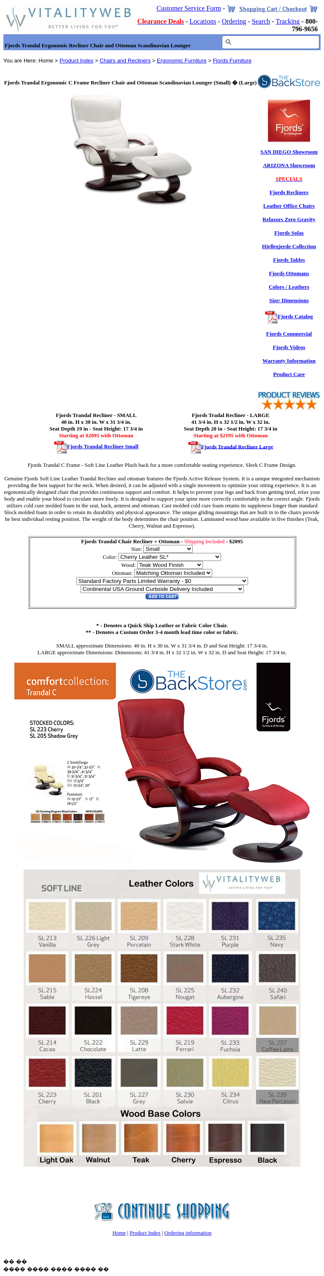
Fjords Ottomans (289, 273)
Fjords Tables (289, 260)
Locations (202, 21)
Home (119, 1233)
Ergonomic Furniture (182, 60)
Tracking (287, 21)
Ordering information (188, 1233)
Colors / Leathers (289, 287)
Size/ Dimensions (289, 300)
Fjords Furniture (232, 60)
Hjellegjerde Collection (289, 246)
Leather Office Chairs (289, 206)
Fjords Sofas (289, 233)
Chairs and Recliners (125, 60)
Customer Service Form (189, 8)
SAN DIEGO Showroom (289, 152)
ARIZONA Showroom (289, 165)
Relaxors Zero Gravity (288, 219)
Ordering (234, 21)
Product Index (76, 60)
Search (261, 21)
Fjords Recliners (289, 192)
